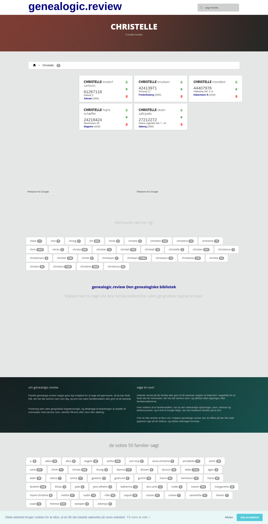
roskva (174, 495)
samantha (198, 495)
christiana (164, 258)
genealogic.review (75, 6)
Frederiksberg (146, 95)
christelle (176, 249)
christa (80, 249)
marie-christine (41, 495)
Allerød (88, 98)
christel (128, 249)
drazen (146, 469)
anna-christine (163, 461)
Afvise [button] (229, 517)
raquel (131, 495)
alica (71, 461)
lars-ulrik (154, 487)
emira (76, 478)
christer (65, 258)
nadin (89, 495)
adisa (51, 461)
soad (36, 504)
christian (137, 258)
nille (110, 495)
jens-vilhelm (102, 487)
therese (58, 504)
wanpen (82, 504)
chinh (57, 469)
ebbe (192, 469)
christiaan (110, 258)
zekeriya (104, 504)
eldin (36, 478)
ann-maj (136, 461)
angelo (91, 461)
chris (37, 249)
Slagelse (88, 126)
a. (33, 461)
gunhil (144, 478)
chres (114, 241)
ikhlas (60, 487)
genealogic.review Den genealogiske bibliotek (134, 287)
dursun (169, 469)
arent (215, 461)
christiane (191, 258)
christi (88, 258)
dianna (124, 469)
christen (201, 249)
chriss (58, 249)
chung (102, 469)
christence (226, 249)
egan (213, 469)
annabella (191, 461)
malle (177, 487)
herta (213, 478)
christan (104, 249)
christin (37, 266)
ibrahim (38, 487)
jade (80, 487)
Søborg (143, 126)
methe (68, 495)
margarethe (225, 487)
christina (62, 266)
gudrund (122, 478)
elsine (56, 478)
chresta (135, 241)
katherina (129, 487)
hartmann (190, 478)
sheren (222, 495)
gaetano (99, 478)
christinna (116, 266)
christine (89, 266)
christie (216, 258)
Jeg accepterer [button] (249, 517)
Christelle (48, 65)
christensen (39, 258)
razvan (153, 495)
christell (152, 249)
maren (198, 487)
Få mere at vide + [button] (138, 517)
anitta (114, 461)
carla (36, 469)
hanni (166, 478)
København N (200, 95)
